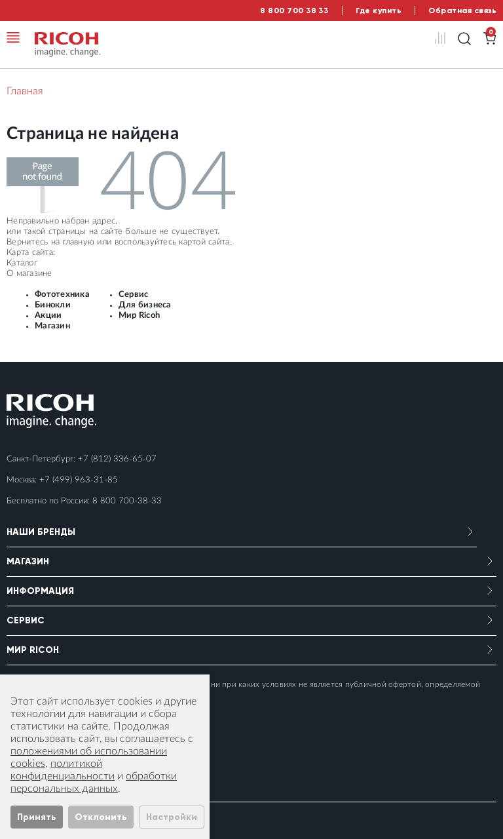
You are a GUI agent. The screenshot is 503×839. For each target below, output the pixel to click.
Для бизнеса (145, 305)
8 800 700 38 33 (294, 10)
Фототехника (62, 294)
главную (78, 242)
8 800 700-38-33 (127, 501)
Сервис (134, 294)
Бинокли (53, 305)
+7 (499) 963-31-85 (78, 480)
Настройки (171, 817)
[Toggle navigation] (13, 37)
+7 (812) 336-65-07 (117, 459)
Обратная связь (462, 10)
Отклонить (101, 817)
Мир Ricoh (139, 315)
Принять (36, 817)
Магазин (52, 326)
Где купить (378, 10)
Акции (48, 315)
